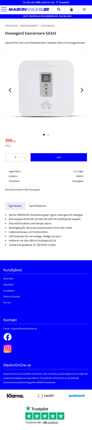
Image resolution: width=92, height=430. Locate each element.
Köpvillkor (8, 284)
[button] (4, 10)
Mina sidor (8, 278)
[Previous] (10, 90)
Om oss (7, 302)
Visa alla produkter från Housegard (22, 189)
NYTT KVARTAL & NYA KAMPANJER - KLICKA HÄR (47, 16)
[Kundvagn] (84, 9)
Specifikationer (38, 206)
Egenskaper (15, 206)
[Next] (81, 90)
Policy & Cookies (11, 296)
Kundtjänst (8, 290)
